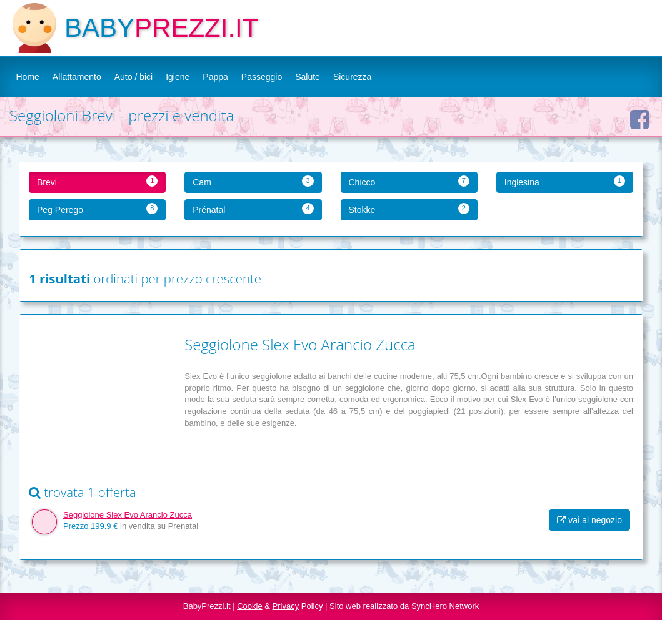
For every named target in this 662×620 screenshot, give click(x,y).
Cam (253, 181)
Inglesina (564, 181)
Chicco (409, 181)
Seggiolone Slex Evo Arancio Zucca (127, 514)
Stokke (409, 209)
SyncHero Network (445, 606)
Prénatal (253, 209)
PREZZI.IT (196, 27)
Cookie (249, 606)
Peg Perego (97, 209)
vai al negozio (589, 520)
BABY (99, 27)
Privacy (286, 606)
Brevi (97, 181)
